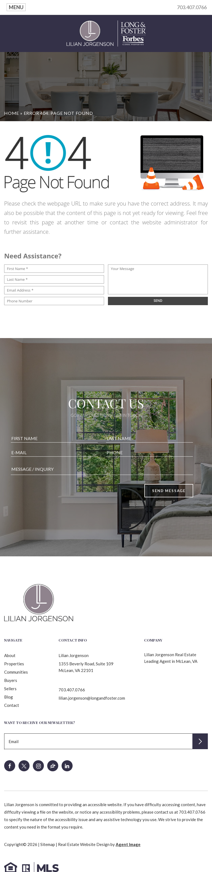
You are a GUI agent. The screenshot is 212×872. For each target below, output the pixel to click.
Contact (11, 705)
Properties (14, 663)
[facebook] (9, 765)
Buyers (10, 680)
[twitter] (24, 765)
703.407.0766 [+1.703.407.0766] (72, 689)
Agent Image (128, 844)
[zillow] (52, 765)
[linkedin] (67, 765)
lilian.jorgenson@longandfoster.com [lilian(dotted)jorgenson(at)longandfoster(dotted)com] (92, 697)
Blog (8, 696)
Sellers (10, 688)
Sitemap (47, 844)
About (9, 655)
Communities (16, 671)
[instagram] (38, 765)
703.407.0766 (192, 7)
